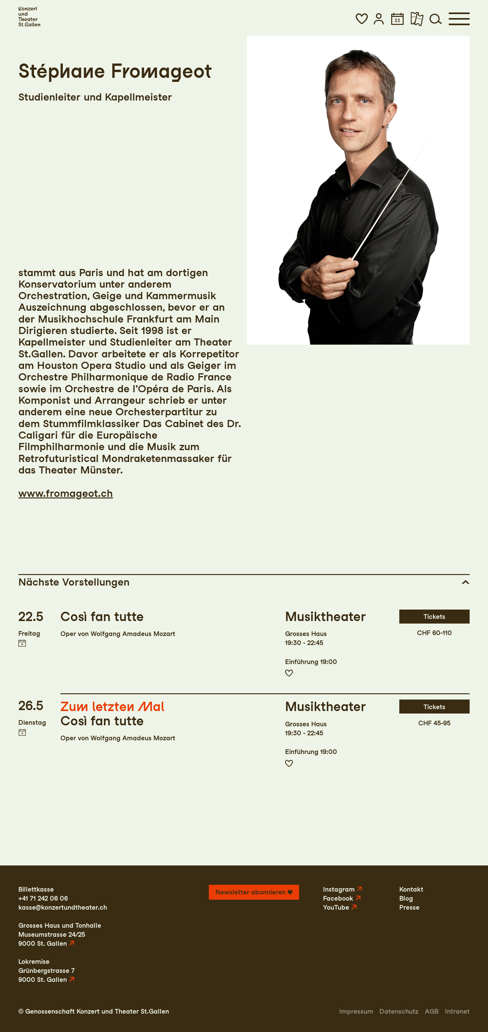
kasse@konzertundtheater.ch (62, 907)
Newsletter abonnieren (250, 892)
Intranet (457, 1011)
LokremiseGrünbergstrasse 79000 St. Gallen (46, 970)
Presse (409, 907)
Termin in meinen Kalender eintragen (22, 643)
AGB (432, 1011)
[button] (362, 19)
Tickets (434, 616)
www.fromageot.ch (65, 493)
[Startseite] (29, 16)
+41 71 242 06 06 (43, 898)
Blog (406, 898)
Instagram (339, 889)
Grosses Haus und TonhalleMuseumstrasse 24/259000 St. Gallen (59, 934)
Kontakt (411, 889)
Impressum (356, 1011)
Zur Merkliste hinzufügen (289, 673)
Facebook (338, 898)
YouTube (336, 907)
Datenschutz (398, 1011)
